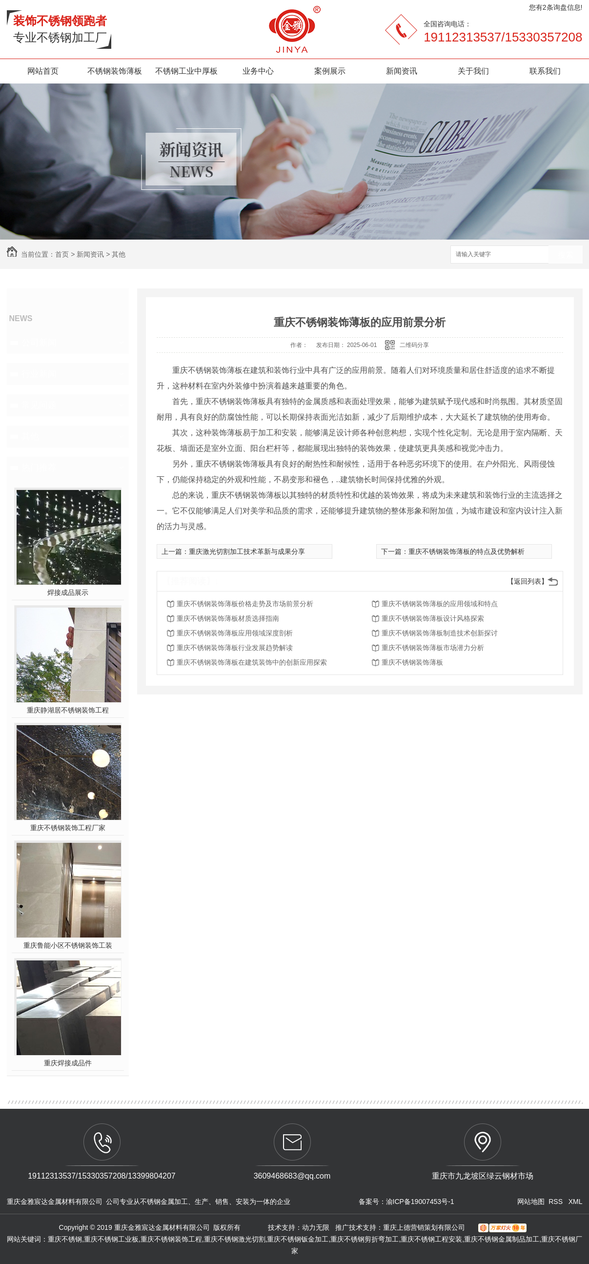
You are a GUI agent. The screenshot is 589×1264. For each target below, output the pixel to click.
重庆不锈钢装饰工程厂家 (67, 828)
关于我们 (473, 71)
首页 (62, 254)
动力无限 (315, 1227)
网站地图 (531, 1201)
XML (576, 1201)
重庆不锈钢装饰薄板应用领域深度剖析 (235, 633)
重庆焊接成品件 (68, 1063)
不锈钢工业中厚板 (186, 71)
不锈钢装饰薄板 (114, 71)
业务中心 (258, 71)
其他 (118, 254)
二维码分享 (414, 345)
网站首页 (43, 71)
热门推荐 (39, 467)
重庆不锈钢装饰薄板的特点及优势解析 (466, 551)
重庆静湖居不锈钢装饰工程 (68, 710)
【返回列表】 (527, 581)
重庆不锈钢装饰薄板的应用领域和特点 (440, 604)
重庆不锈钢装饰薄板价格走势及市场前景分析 (245, 604)
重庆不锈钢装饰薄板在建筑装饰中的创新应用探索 (252, 662)
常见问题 (39, 405)
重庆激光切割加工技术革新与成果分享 (247, 551)
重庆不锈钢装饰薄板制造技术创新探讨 (440, 633)
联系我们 (545, 71)
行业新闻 (39, 374)
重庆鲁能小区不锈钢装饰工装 (67, 945)
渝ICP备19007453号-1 (420, 1201)
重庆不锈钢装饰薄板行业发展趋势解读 (235, 648)
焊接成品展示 (67, 592)
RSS (556, 1201)
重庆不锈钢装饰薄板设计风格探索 (433, 618)
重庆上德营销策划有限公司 (425, 1227)
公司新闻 (39, 342)
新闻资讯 (401, 71)
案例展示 (329, 71)
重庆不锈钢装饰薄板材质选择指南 (228, 618)
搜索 (565, 255)
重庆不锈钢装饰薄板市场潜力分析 (433, 648)
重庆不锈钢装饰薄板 (412, 662)
